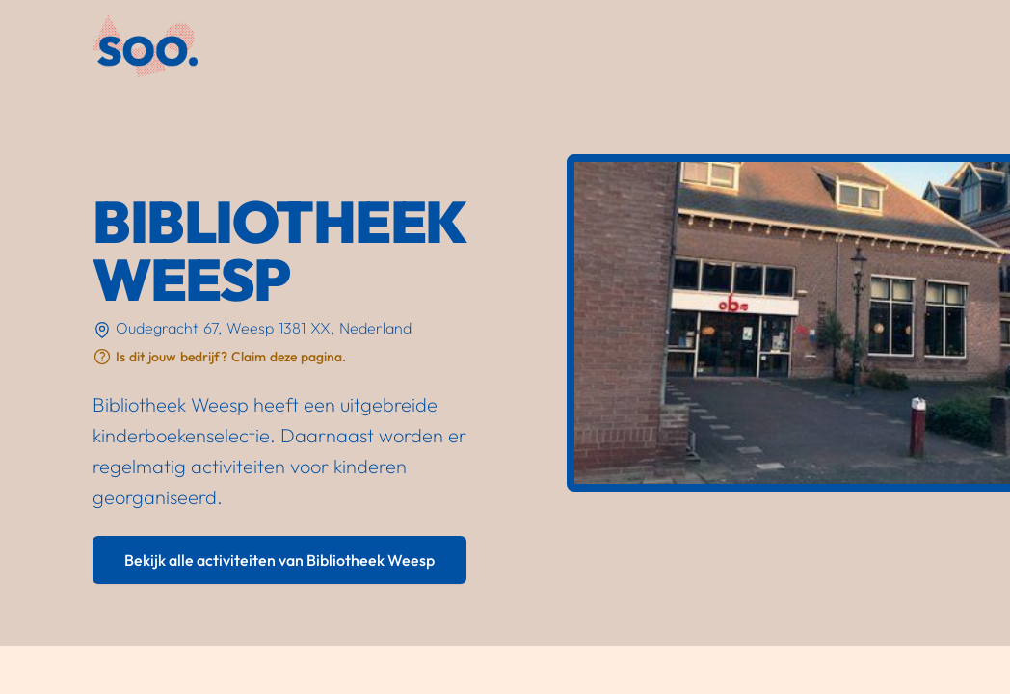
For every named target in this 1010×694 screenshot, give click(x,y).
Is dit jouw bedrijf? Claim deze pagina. (231, 356)
